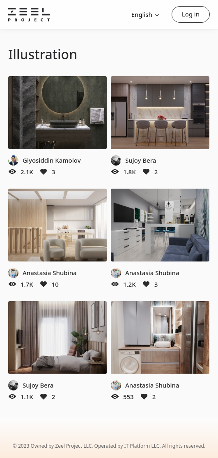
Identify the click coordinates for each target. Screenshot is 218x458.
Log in (191, 14)
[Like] (43, 172)
